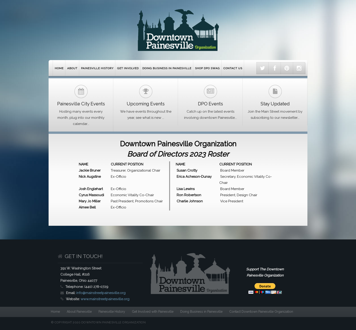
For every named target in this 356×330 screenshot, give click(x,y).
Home (59, 68)
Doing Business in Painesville (166, 68)
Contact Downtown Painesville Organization (261, 311)
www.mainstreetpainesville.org (105, 299)
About (72, 68)
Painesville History (97, 68)
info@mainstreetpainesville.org (101, 293)
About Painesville (79, 311)
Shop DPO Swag (207, 68)
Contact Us (232, 68)
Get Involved (128, 68)
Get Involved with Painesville (152, 311)
